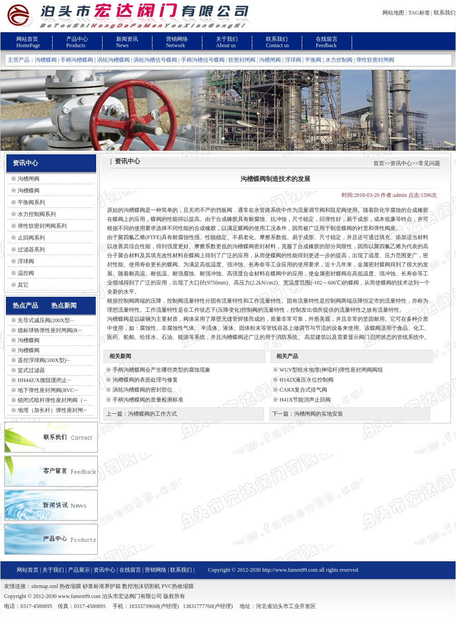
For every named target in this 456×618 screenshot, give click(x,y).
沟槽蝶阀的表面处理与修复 (145, 380)
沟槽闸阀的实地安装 (318, 414)
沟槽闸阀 (270, 60)
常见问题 (429, 163)
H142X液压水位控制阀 (306, 380)
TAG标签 (419, 13)
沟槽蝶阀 (46, 60)
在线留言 (327, 39)
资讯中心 (401, 163)
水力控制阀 (339, 60)
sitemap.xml (44, 586)
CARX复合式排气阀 (303, 390)
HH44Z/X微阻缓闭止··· (44, 380)
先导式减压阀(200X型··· (46, 320)
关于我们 (227, 39)
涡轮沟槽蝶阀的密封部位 (142, 390)
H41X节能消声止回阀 (305, 400)
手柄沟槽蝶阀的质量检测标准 (148, 400)
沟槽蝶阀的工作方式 (152, 414)
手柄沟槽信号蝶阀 (203, 60)
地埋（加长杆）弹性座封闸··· (52, 410)
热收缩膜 (70, 586)
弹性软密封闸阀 (375, 60)
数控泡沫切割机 (141, 586)
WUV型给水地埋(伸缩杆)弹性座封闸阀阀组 (331, 370)
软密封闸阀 (241, 60)
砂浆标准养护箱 (102, 586)
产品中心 (77, 39)
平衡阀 (313, 60)
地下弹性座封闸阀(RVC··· (48, 390)
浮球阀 (293, 60)
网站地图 (393, 13)
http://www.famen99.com (290, 570)
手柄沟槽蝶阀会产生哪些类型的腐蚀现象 (162, 370)
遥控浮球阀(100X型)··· (44, 360)
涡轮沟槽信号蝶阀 (155, 60)
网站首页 (27, 39)
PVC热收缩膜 (178, 586)
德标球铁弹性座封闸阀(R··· (50, 330)
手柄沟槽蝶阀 (76, 60)
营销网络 (177, 39)
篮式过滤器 (31, 370)
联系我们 (445, 13)
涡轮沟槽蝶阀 (113, 60)
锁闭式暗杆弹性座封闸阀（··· (52, 400)
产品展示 (79, 570)
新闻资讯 (127, 39)
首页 (378, 163)
